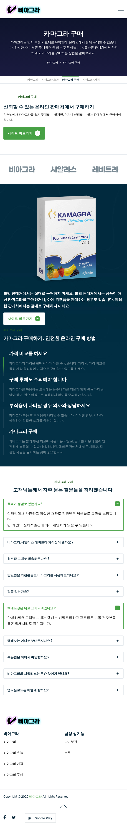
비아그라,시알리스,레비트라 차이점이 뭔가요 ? (40, 540)
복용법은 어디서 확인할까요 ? (28, 655)
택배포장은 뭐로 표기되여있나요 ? (31, 606)
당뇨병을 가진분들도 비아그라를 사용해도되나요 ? (43, 573)
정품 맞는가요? (18, 589)
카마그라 (52, 62)
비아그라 (9, 739)
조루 (67, 750)
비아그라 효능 (13, 750)
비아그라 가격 (13, 761)
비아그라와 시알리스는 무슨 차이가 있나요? (38, 671)
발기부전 (70, 739)
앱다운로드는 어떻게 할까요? (27, 688)
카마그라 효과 (50, 79)
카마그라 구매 (71, 62)
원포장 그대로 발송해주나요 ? (28, 557)
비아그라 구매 (13, 772)
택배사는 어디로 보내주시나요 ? (29, 639)
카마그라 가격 (91, 79)
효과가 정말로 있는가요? (24, 502)
